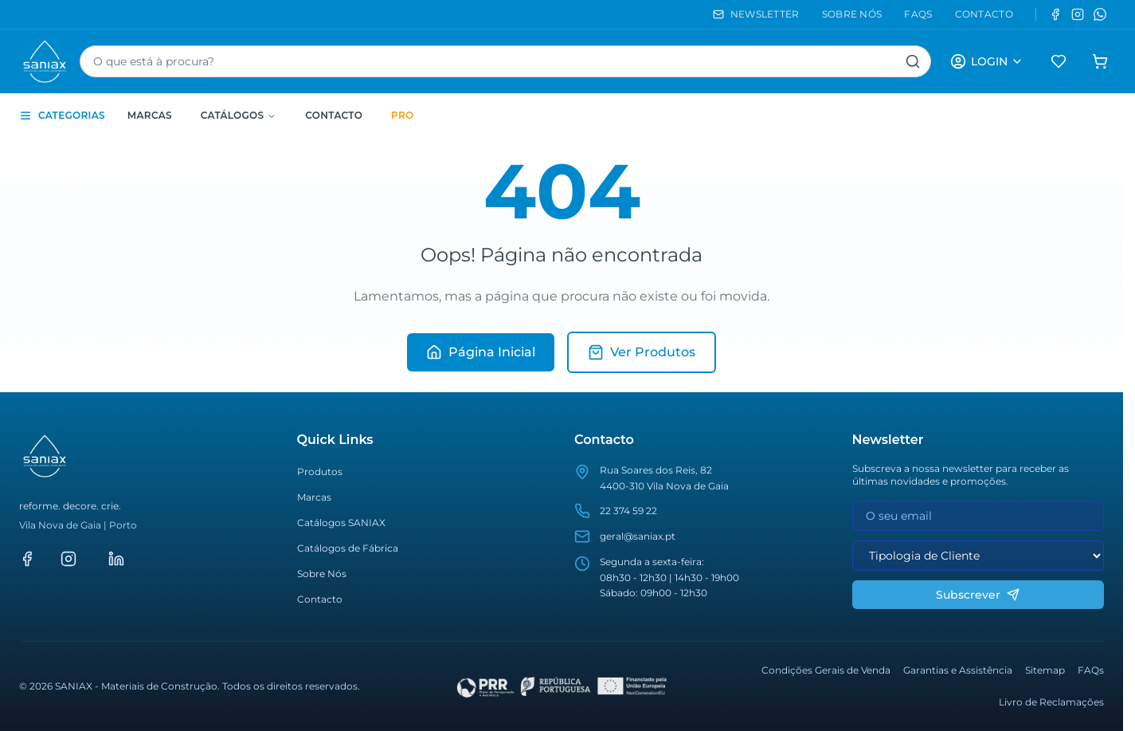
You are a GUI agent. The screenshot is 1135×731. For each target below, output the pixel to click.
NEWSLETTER (756, 14)
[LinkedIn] (116, 558)
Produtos (319, 472)
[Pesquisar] (912, 61)
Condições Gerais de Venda (825, 670)
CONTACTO (984, 14)
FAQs (1091, 670)
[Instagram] (1077, 14)
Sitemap (1045, 670)
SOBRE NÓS (852, 14)
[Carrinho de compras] (1100, 61)
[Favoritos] (1058, 61)
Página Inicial (480, 352)
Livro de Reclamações (1051, 702)
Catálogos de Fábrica (347, 548)
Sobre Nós (321, 574)
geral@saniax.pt (637, 536)
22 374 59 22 (628, 511)
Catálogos (239, 115)
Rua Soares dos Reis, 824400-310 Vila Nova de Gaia (664, 478)
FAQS (918, 14)
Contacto (333, 115)
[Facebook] (1055, 14)
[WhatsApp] (1100, 14)
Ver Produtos (641, 352)
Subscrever (978, 595)
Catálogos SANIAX (341, 523)
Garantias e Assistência (957, 670)
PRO (402, 115)
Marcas (149, 115)
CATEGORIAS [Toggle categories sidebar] (62, 115)
